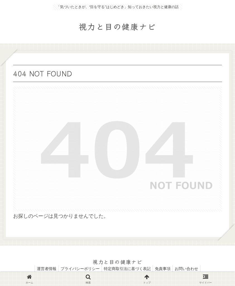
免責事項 (164, 268)
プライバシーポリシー (78, 268)
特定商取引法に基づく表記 (127, 268)
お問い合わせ (190, 268)
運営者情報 (43, 268)
